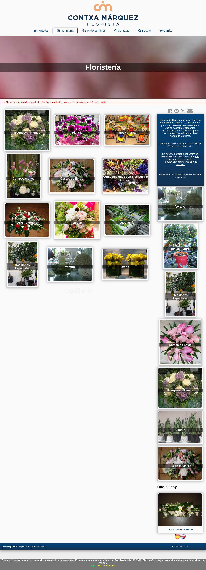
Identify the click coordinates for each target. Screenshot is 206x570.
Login (6, 547)
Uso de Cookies (38, 547)
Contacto (122, 30)
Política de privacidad (21, 547)
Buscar (144, 30)
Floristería (65, 30)
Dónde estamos (94, 30)
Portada (41, 30)
